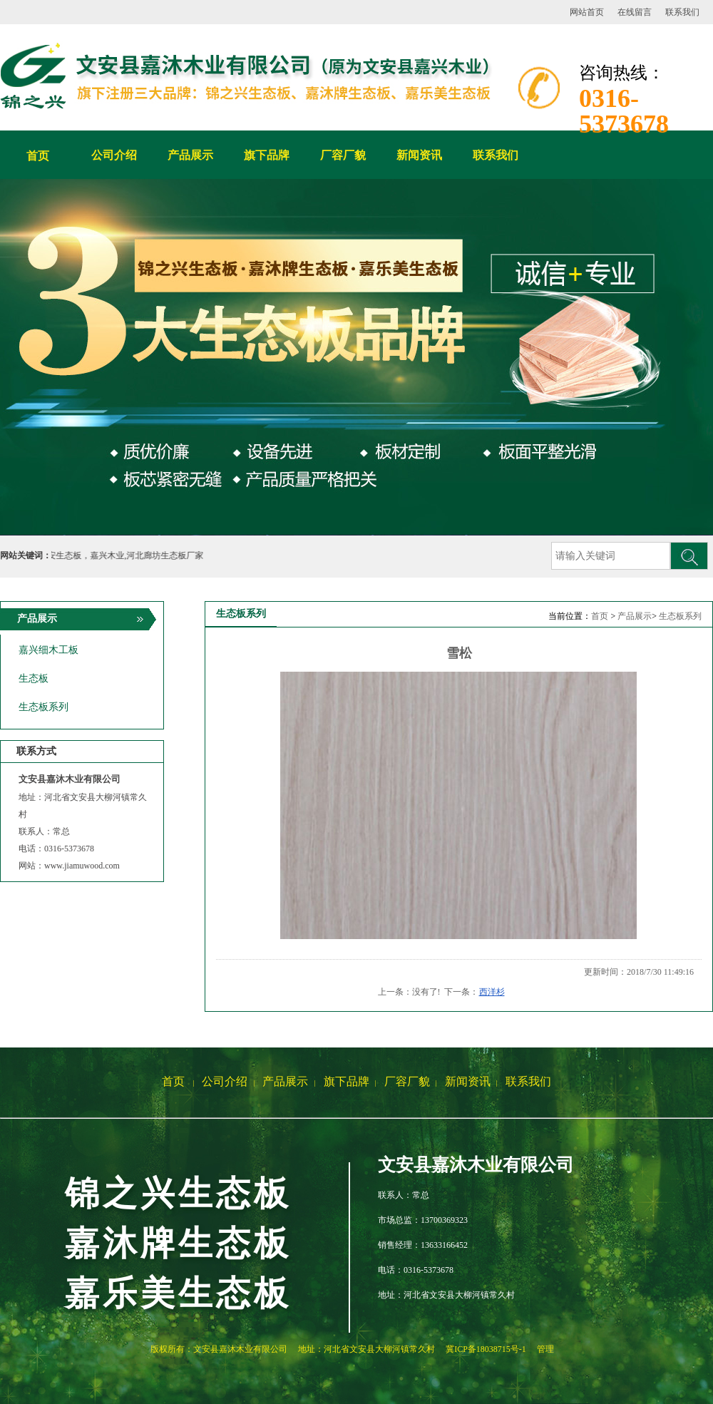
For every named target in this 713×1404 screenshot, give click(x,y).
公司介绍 (224, 1081)
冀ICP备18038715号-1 (486, 1349)
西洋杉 (492, 992)
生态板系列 (680, 616)
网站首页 (587, 12)
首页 (37, 156)
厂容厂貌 (407, 1081)
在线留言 (634, 12)
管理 (545, 1349)
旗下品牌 (346, 1081)
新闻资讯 (468, 1081)
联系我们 (682, 12)
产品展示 (634, 616)
